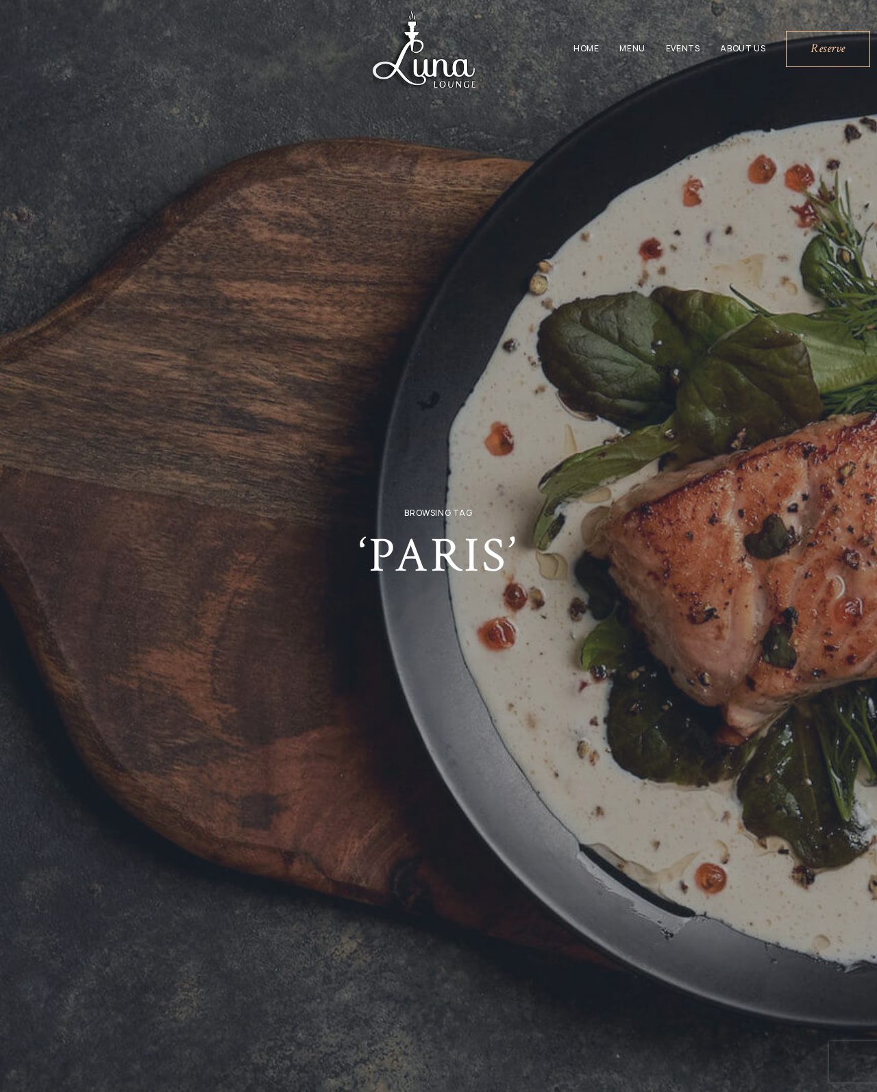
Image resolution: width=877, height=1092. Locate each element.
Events (683, 48)
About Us (742, 48)
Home (586, 48)
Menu (632, 48)
